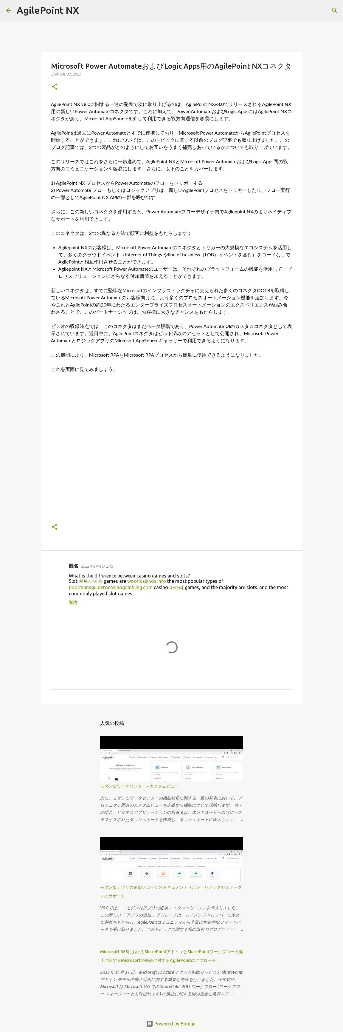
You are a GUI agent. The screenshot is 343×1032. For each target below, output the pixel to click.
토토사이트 (91, 581)
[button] (54, 87)
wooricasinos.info (146, 581)
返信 (73, 602)
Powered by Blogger (171, 1023)
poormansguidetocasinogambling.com (111, 587)
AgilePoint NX (48, 10)
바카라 (176, 587)
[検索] (87, 10)
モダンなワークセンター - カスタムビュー (139, 786)
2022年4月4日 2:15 (97, 566)
